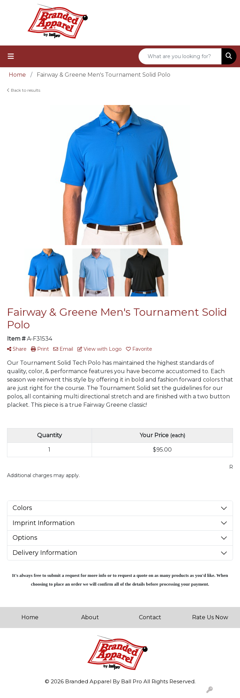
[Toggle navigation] (10, 56)
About (90, 617)
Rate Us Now (210, 617)
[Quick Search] (180, 56)
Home (29, 617)
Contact (150, 617)
